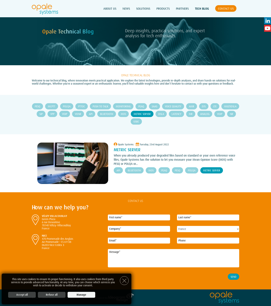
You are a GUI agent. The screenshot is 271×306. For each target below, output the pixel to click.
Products (163, 8)
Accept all (22, 294)
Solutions (143, 8)
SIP (41, 114)
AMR (191, 106)
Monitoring (123, 106)
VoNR (78, 114)
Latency (176, 114)
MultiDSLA (230, 106)
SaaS (154, 106)
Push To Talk (100, 106)
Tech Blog (202, 8)
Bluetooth (106, 114)
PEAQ (141, 106)
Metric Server (142, 114)
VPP (52, 114)
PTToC (81, 106)
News (126, 8)
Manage (81, 294)
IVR (191, 114)
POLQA (67, 106)
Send (233, 276)
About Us (109, 8)
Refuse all (52, 294)
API (90, 114)
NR (231, 114)
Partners (182, 8)
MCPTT (51, 106)
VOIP (219, 114)
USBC (136, 121)
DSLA (161, 114)
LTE (215, 106)
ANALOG (204, 114)
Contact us (226, 8)
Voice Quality (173, 106)
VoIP (64, 114)
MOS (123, 114)
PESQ (37, 106)
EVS (204, 106)
